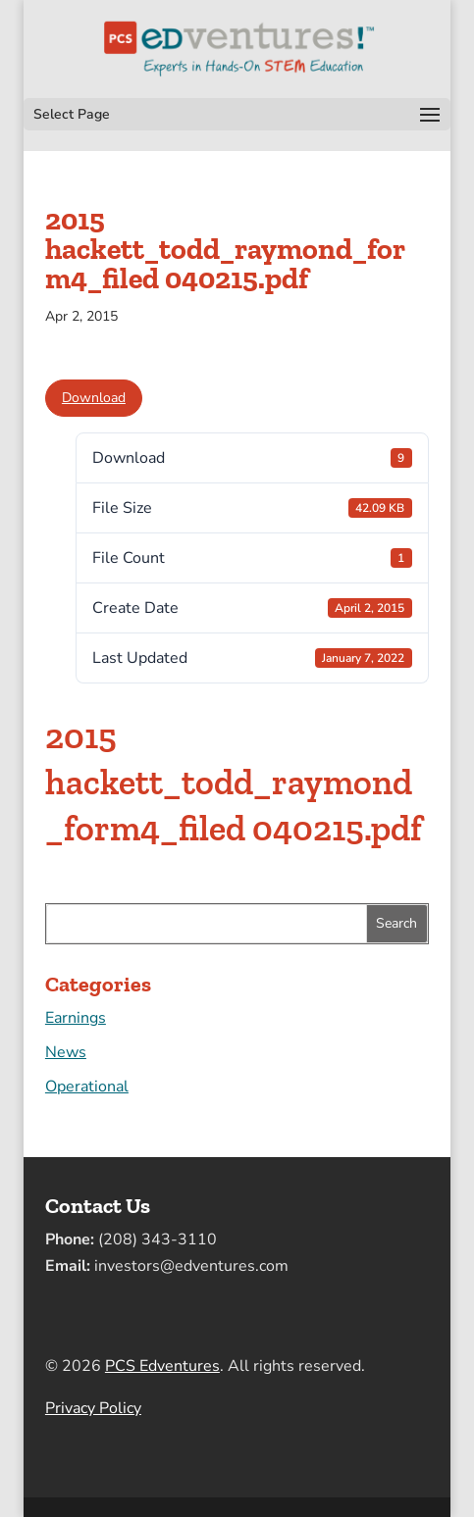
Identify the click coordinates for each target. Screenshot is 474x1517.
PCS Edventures (162, 1366)
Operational (87, 1086)
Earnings (75, 1018)
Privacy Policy (93, 1408)
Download (94, 397)
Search (396, 923)
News (65, 1052)
